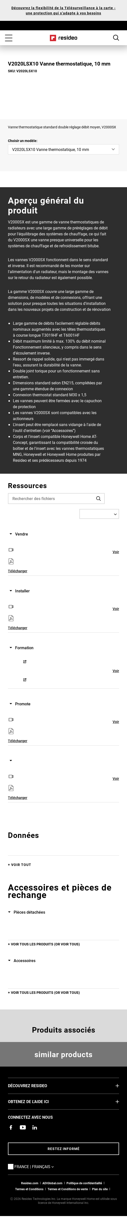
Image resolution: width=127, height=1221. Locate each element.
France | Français (41, 1166)
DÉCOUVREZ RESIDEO (35, 1085)
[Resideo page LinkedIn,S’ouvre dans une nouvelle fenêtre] (35, 1127)
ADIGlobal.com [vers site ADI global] (52, 1183)
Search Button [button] (116, 38)
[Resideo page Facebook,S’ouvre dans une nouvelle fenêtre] (11, 1127)
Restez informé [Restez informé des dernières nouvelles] (64, 1148)
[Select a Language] (99, 514)
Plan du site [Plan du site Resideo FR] (100, 1189)
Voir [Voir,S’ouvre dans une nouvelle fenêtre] (116, 551)
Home (63, 38)
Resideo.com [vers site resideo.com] (29, 1183)
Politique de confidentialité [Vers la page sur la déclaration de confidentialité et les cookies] (84, 1183)
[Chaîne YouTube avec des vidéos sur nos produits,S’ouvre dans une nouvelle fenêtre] (23, 1127)
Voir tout (21, 864)
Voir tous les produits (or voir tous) (45, 944)
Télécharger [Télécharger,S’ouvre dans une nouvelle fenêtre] (17, 571)
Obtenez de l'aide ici (36, 1101)
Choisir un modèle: (22, 140)
